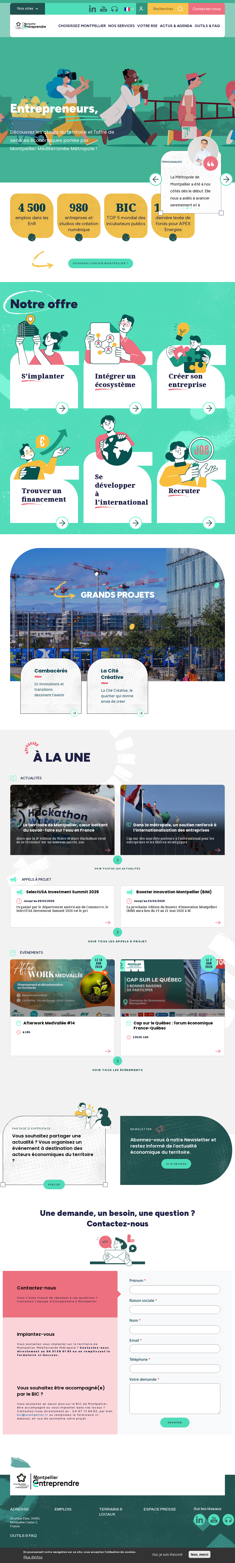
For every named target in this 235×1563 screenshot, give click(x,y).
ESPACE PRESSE (160, 1513)
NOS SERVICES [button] (121, 27)
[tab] (60, 1298)
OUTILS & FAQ (207, 27)
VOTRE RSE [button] (147, 27)
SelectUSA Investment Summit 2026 (57, 894)
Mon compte (142, 10)
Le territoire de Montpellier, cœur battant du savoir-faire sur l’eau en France (62, 829)
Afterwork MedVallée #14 (45, 1025)
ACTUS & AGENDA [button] (176, 27)
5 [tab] (198, 208)
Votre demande (143, 1383)
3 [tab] (191, 208)
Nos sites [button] (25, 10)
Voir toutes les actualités (117, 864)
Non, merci (199, 1554)
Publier (54, 1188)
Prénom (136, 1284)
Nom (133, 1324)
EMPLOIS (63, 1513)
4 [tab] (195, 208)
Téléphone (138, 1363)
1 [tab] (184, 208)
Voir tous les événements (117, 1066)
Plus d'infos (32, 1557)
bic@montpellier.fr (32, 1419)
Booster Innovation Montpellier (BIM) (169, 894)
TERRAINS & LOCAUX (111, 1515)
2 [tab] (187, 208)
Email (134, 1344)
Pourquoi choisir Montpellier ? (93, 264)
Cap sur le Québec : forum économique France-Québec (169, 1028)
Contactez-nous (207, 10)
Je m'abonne (176, 1167)
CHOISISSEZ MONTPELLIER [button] (82, 27)
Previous (155, 179)
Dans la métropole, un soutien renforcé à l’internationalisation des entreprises (171, 829)
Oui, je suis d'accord (167, 1554)
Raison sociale (141, 1304)
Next (226, 179)
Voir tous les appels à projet (117, 938)
